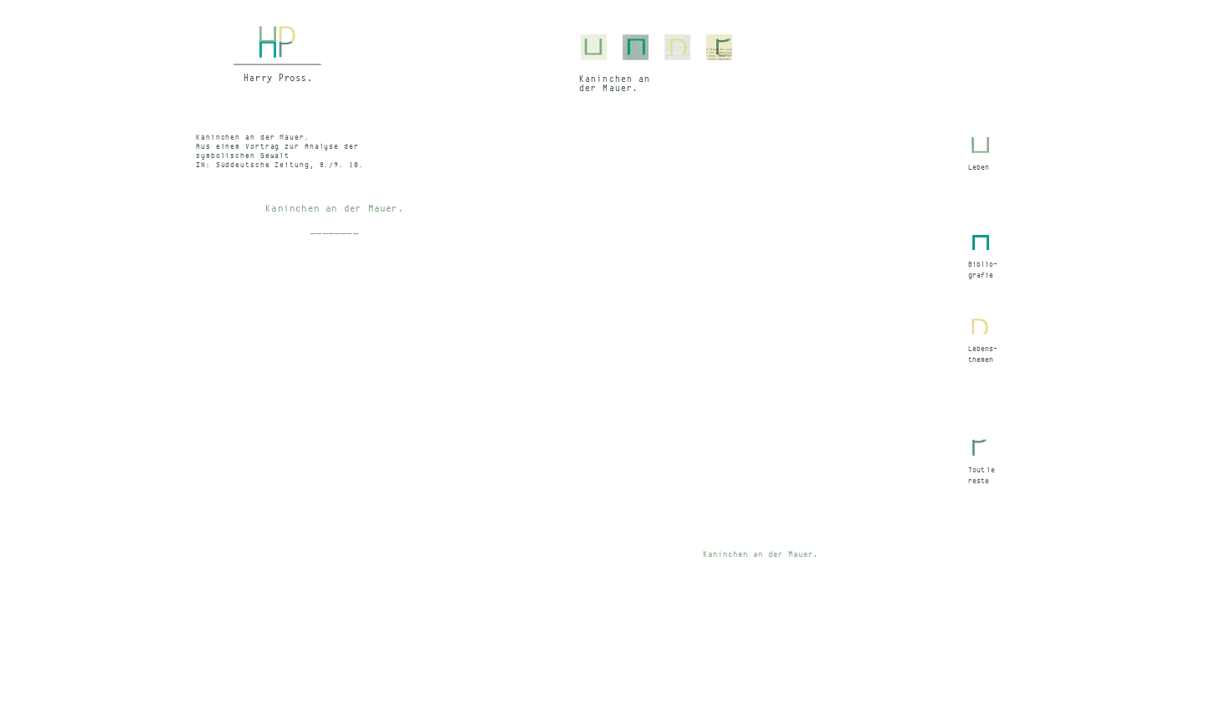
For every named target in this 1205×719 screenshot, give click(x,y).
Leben (978, 167)
